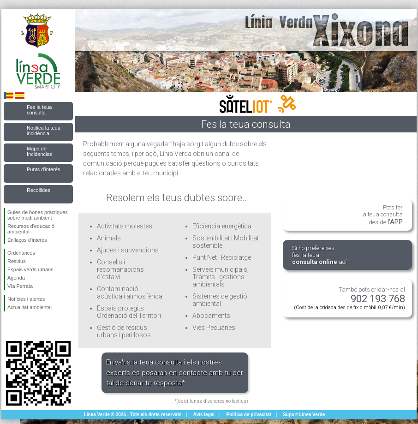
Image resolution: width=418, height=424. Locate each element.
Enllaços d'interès (27, 240)
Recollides (38, 190)
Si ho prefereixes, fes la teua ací (319, 255)
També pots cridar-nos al (349, 298)
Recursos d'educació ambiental (30, 228)
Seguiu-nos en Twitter (24, 326)
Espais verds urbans (30, 269)
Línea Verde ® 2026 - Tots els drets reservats (133, 414)
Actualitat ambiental (29, 307)
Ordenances (21, 253)
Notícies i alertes (26, 299)
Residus (16, 261)
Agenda (16, 278)
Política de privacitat (249, 414)
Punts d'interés (43, 169)
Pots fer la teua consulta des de (382, 215)
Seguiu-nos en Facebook (9, 326)
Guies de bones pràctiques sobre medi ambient (37, 215)
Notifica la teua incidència (43, 130)
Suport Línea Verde (304, 414)
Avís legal (204, 414)
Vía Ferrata (20, 286)
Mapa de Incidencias (39, 151)
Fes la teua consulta (39, 109)
